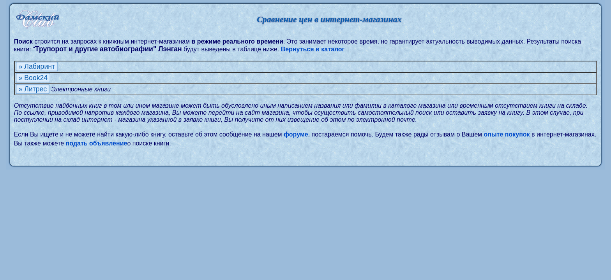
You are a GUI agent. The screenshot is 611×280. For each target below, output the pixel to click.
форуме (296, 134)
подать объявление (96, 143)
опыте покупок (507, 134)
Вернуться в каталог (313, 49)
